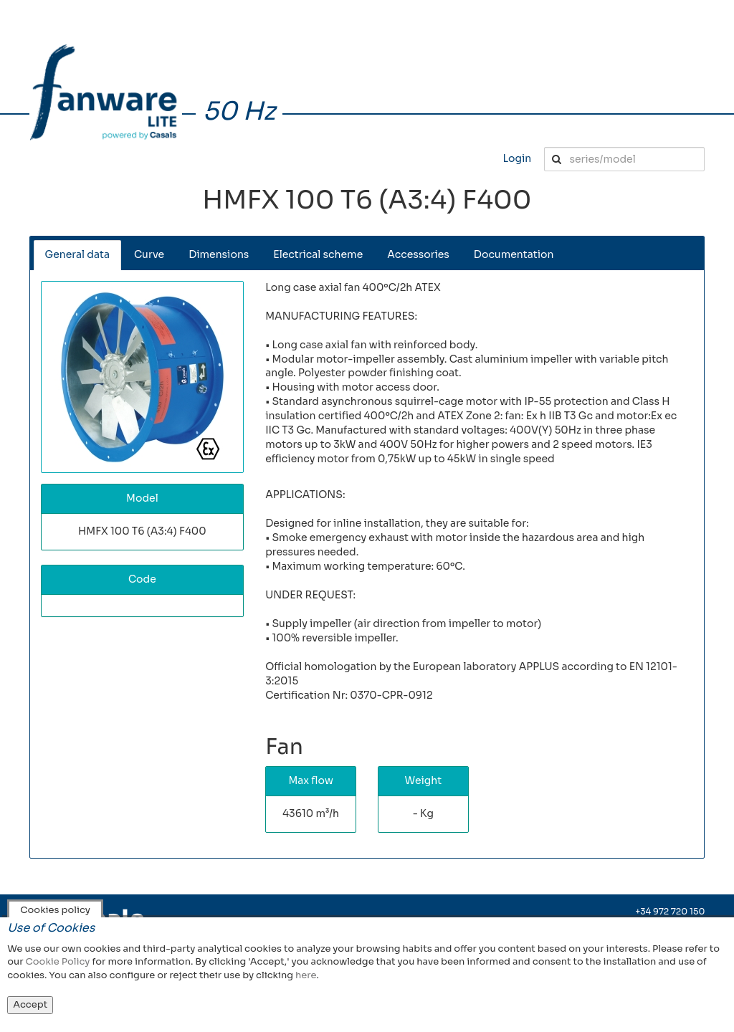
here (305, 975)
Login (516, 158)
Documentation (514, 254)
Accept (30, 1004)
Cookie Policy (57, 961)
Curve (149, 254)
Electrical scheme (318, 254)
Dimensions (219, 254)
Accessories (418, 254)
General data (77, 254)
